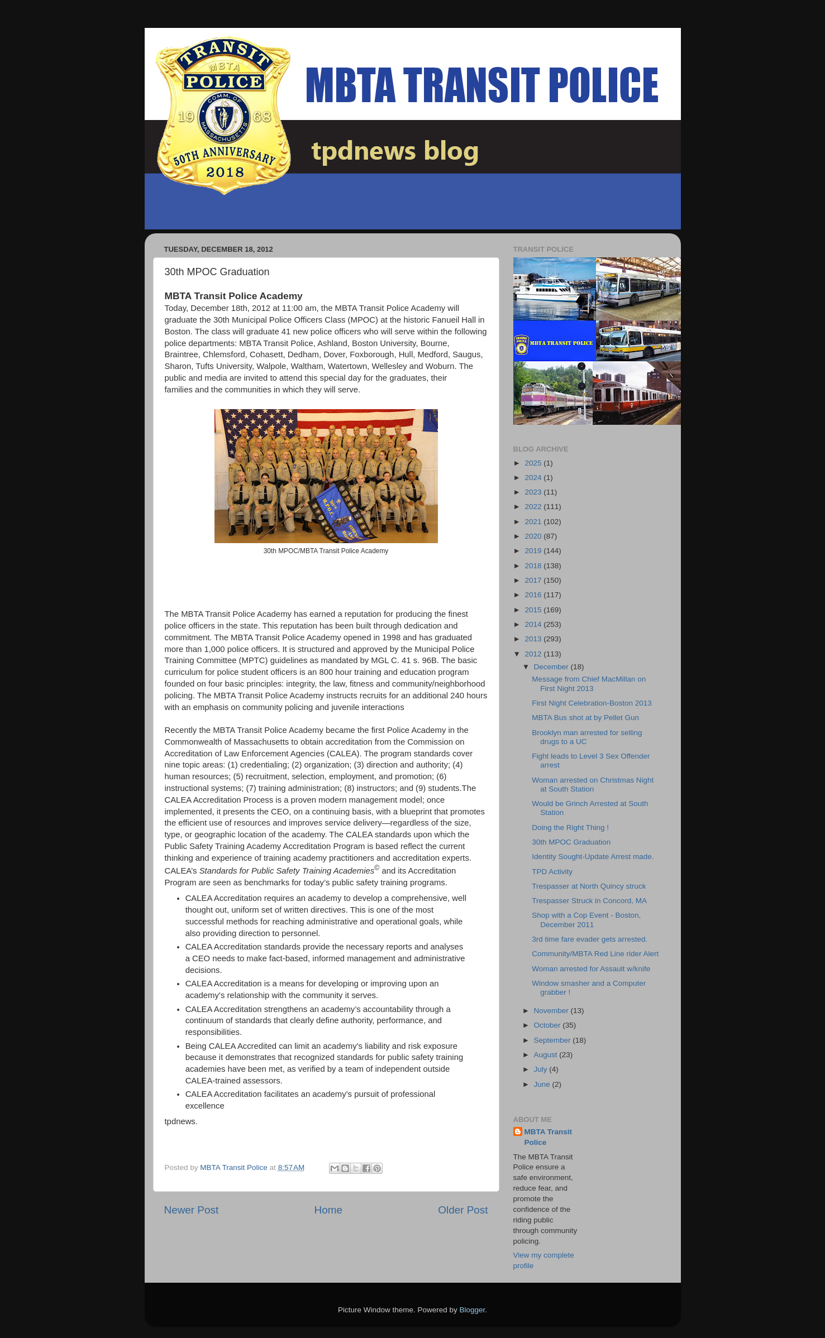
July (542, 1069)
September (553, 1040)
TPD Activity (552, 871)
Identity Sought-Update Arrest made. (593, 856)
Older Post (463, 1210)
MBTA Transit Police (548, 1137)
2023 (533, 492)
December (552, 667)
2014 (533, 624)
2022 (533, 506)
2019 (533, 550)
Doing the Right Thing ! (570, 827)
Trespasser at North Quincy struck (589, 886)
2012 (533, 654)
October (548, 1025)
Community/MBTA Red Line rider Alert (595, 953)
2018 (533, 566)
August (547, 1055)
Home (328, 1210)
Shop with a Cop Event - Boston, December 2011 (586, 919)
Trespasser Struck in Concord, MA (589, 900)
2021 (533, 521)
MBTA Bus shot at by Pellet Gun (585, 717)
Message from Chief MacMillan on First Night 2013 (589, 683)
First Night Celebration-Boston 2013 (592, 703)
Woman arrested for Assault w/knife (591, 969)
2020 (533, 536)
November (552, 1010)
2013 (533, 639)
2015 (533, 610)
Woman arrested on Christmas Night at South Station (593, 784)
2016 (533, 595)
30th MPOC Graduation (571, 842)
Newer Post (191, 1210)
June (543, 1084)
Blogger (472, 1310)
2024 (533, 477)
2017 (533, 580)
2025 (533, 463)
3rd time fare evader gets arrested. (589, 939)
